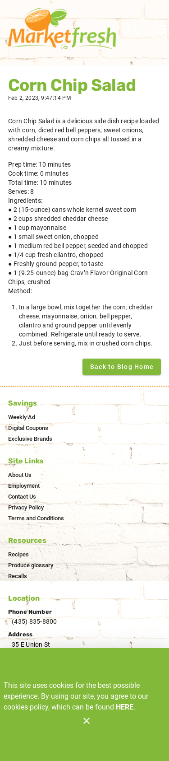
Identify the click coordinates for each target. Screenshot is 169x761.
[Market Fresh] (64, 28)
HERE (124, 707)
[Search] (133, 29)
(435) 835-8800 (34, 621)
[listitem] (21, 417)
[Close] (86, 721)
